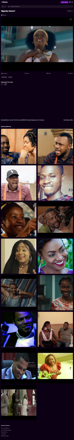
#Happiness (4, 77)
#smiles (10, 77)
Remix (27, 73)
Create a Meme (64, 2)
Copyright (3, 434)
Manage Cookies (5, 435)
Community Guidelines (6, 430)
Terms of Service (5, 428)
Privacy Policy (4, 432)
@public (5, 15)
